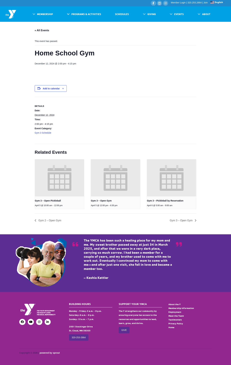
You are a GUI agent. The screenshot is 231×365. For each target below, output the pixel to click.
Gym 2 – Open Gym (49, 220)
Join (206, 2)
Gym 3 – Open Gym (101, 200)
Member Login (178, 2)
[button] (43, 14)
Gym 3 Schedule (43, 132)
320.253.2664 (195, 2)
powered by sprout (50, 353)
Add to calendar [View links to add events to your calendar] (51, 88)
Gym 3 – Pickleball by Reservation (165, 200)
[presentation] (59, 177)
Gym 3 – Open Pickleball (48, 200)
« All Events (42, 30)
